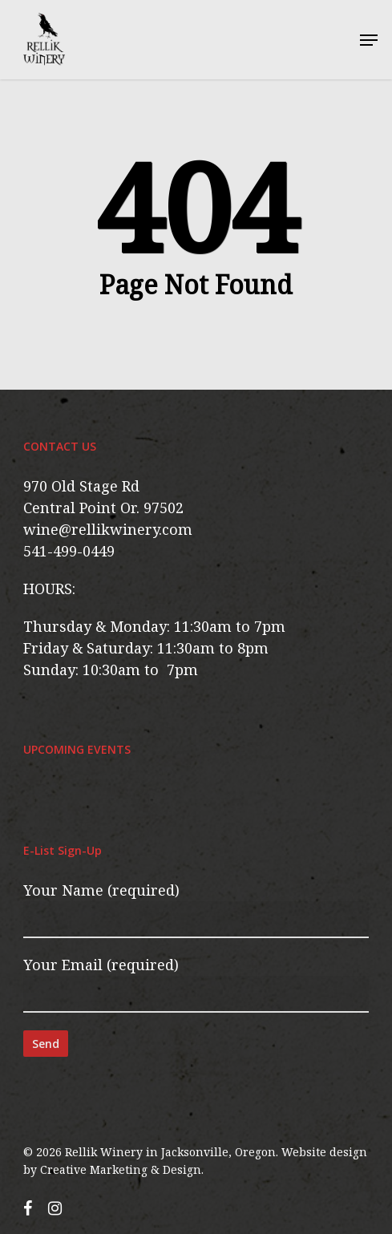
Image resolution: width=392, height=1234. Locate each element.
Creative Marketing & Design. (122, 1169)
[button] (369, 40)
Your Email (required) (195, 984)
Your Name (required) (195, 909)
